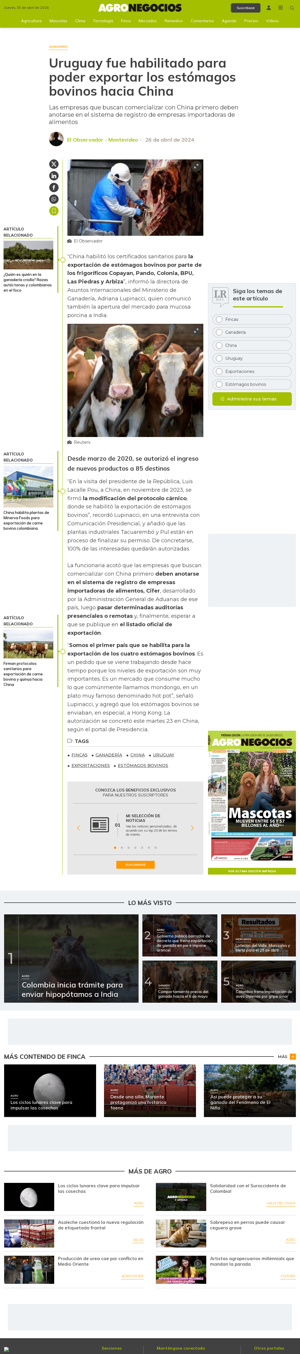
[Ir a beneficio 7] (155, 848)
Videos (272, 20)
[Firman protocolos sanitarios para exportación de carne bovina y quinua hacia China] (28, 644)
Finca (126, 20)
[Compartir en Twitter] (54, 164)
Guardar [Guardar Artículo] (54, 211)
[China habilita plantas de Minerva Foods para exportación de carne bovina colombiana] (28, 486)
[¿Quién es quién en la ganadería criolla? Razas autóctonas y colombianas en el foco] (28, 255)
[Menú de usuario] (269, 7)
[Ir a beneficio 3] (128, 848)
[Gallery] (135, 828)
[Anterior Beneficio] (78, 828)
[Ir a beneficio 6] (149, 848)
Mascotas (58, 20)
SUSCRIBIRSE (135, 865)
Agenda (229, 20)
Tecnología (103, 20)
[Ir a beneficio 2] (122, 848)
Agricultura (31, 20)
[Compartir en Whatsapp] (54, 199)
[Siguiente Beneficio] (192, 828)
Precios (251, 20)
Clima (80, 20)
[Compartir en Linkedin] (54, 175)
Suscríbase (246, 8)
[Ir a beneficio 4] (135, 848)
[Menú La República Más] (280, 7)
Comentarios (202, 20)
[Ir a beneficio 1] (115, 848)
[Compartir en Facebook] (54, 187)
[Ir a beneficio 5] (142, 848)
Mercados (148, 20)
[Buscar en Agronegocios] (292, 8)
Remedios (174, 20)
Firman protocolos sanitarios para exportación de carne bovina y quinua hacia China (23, 674)
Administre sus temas (252, 399)
